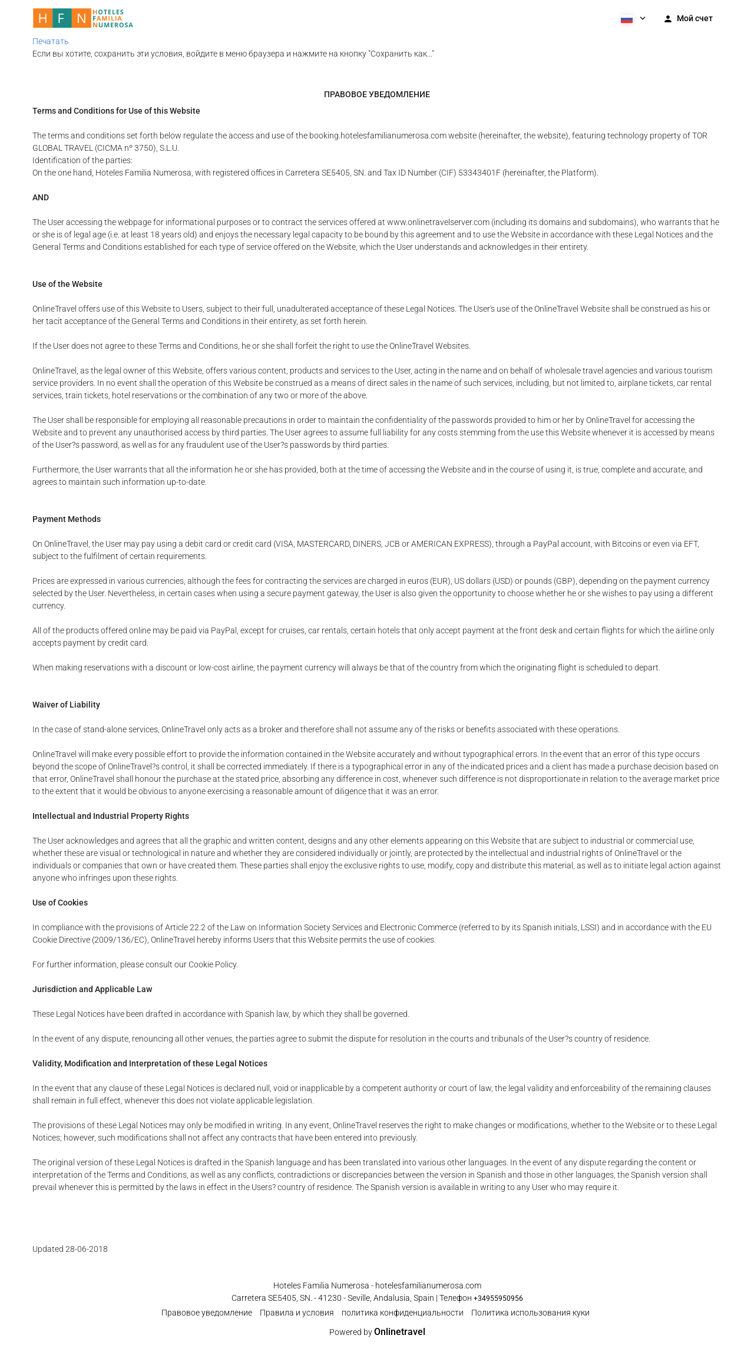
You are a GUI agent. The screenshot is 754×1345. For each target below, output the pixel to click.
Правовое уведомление (206, 1312)
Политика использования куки (530, 1312)
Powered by (377, 1332)
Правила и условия (297, 1312)
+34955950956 (498, 1298)
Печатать (50, 41)
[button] (632, 17)
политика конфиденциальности (403, 1312)
